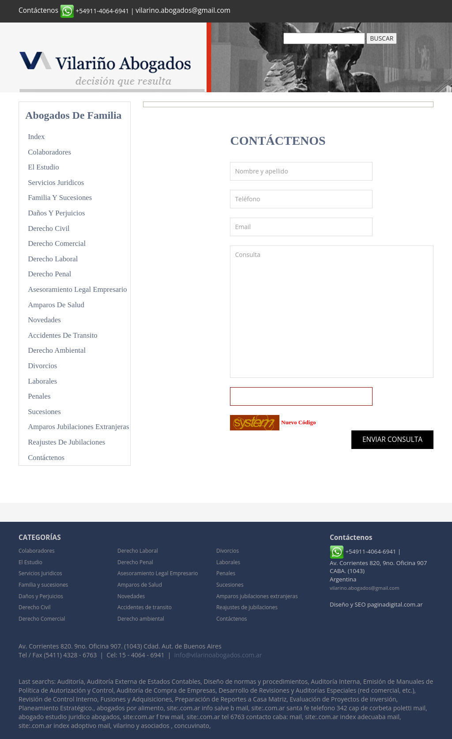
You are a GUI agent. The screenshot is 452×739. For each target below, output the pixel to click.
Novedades (44, 320)
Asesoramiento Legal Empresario (77, 289)
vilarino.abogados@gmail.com (183, 10)
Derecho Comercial (57, 243)
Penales (39, 396)
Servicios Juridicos (56, 182)
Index (36, 136)
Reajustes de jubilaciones (66, 442)
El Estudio (43, 167)
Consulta (331, 311)
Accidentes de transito (63, 335)
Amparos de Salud (56, 305)
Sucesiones (44, 411)
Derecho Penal (49, 274)
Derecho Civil (49, 228)
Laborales (42, 381)
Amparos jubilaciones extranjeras (78, 426)
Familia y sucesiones (60, 197)
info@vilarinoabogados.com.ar (218, 655)
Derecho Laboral (53, 259)
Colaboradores (49, 152)
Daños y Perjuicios (56, 213)
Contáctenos (38, 10)
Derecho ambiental (57, 350)
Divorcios (42, 366)
